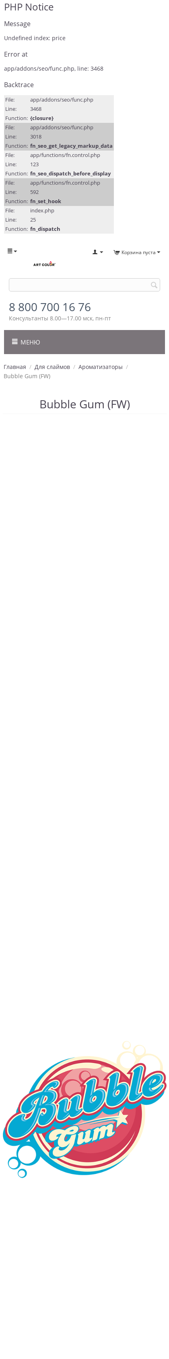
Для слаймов (52, 367)
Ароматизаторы (100, 367)
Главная (15, 367)
